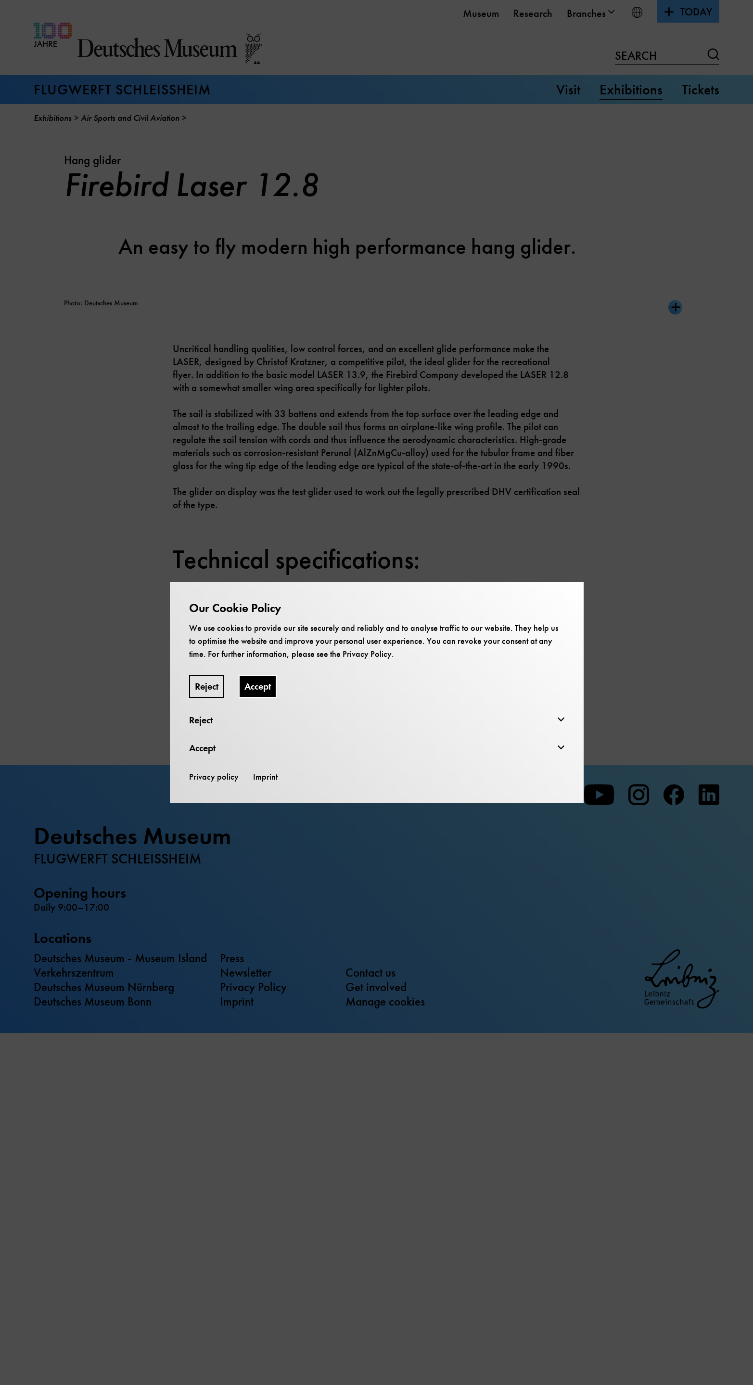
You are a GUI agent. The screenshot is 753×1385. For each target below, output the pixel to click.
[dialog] (376, 692)
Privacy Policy (367, 654)
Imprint (265, 776)
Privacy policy (214, 776)
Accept (257, 686)
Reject (206, 686)
